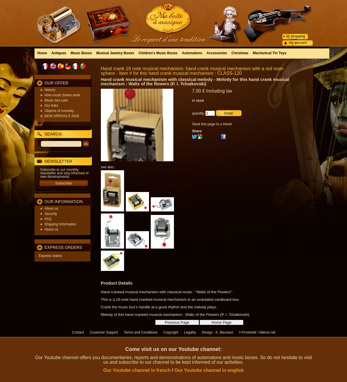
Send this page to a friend (212, 124)
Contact (78, 332)
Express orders (50, 256)
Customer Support (104, 332)
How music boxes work (62, 95)
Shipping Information (61, 224)
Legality (190, 332)
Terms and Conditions (140, 332)
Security (51, 214)
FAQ (48, 219)
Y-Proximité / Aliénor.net (257, 332)
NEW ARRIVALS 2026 (62, 116)
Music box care (56, 100)
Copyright (170, 332)
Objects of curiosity (59, 111)
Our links (51, 106)
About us (51, 209)
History (50, 90)
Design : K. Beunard (217, 332)
